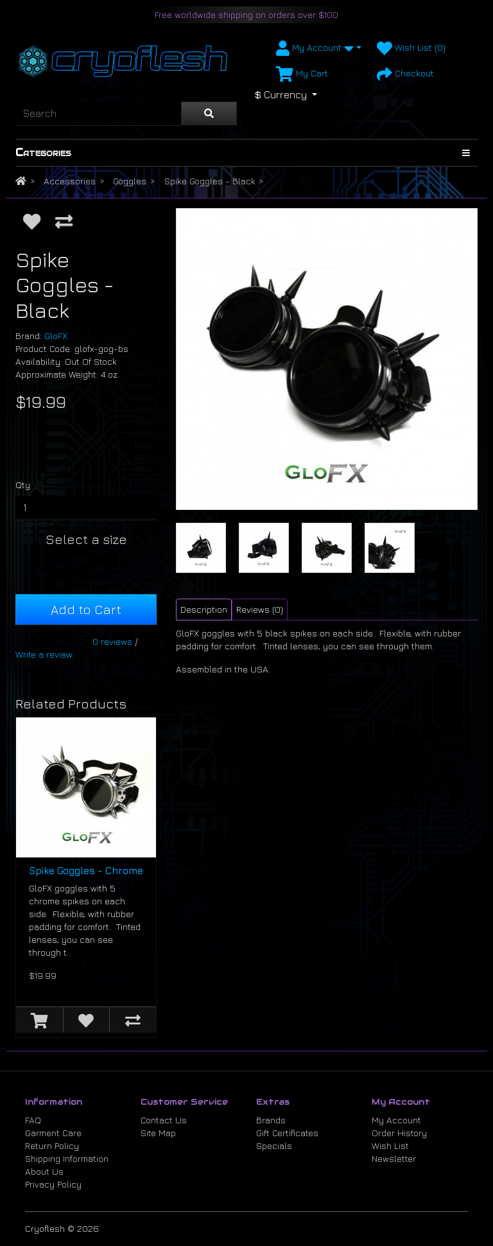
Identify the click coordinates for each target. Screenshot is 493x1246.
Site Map (158, 1132)
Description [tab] (203, 609)
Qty (22, 484)
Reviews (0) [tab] (259, 609)
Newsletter (394, 1158)
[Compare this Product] (64, 221)
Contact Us (164, 1119)
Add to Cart (86, 609)
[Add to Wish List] (31, 221)
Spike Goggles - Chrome (86, 870)
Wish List (390, 1145)
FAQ (33, 1119)
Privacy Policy (53, 1184)
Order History (399, 1132)
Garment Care (53, 1132)
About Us (44, 1171)
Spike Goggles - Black (209, 180)
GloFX (55, 335)
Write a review (44, 654)
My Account (396, 1119)
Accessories (70, 180)
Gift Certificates (287, 1132)
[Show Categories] (466, 153)
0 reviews (112, 641)
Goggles (129, 180)
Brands (271, 1119)
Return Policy (52, 1145)
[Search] (98, 113)
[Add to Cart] (39, 1020)
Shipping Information (66, 1158)
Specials (274, 1145)
